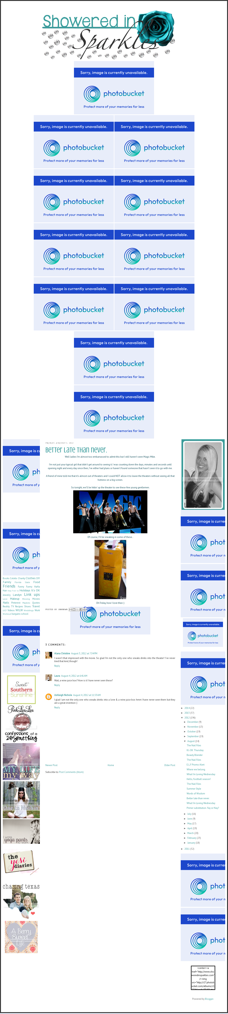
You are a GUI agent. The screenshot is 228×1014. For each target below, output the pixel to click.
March (190, 833)
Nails (6, 602)
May (189, 823)
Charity (21, 578)
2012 (187, 717)
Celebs (13, 578)
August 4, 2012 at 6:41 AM (74, 675)
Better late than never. (198, 798)
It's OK (35, 590)
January (191, 842)
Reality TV (8, 606)
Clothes (31, 578)
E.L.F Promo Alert (195, 764)
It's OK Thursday (195, 750)
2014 (187, 708)
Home (111, 765)
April (190, 828)
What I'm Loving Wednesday (201, 774)
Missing (26, 598)
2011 (187, 848)
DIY (38, 578)
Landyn (17, 595)
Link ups (32, 594)
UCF (5, 610)
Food (36, 582)
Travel (36, 606)
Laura (57, 675)
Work (37, 610)
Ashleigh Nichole (63, 695)
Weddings (29, 610)
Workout (7, 613)
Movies (36, 598)
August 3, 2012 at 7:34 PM (84, 653)
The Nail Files (194, 745)
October (191, 731)
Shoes (27, 606)
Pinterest (15, 602)
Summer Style (194, 788)
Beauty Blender (195, 755)
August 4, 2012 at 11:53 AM (87, 695)
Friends (9, 586)
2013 (187, 712)
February (192, 838)
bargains (16, 613)
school (24, 613)
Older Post (169, 765)
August (191, 741)
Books (6, 578)
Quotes (36, 602)
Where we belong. (196, 769)
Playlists (26, 602)
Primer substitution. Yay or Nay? (203, 808)
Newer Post (51, 765)
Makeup (14, 598)
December (193, 721)
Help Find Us (13, 590)
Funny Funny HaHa (29, 586)
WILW (19, 610)
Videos (11, 610)
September (193, 736)
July (189, 813)
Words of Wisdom (196, 793)
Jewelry (7, 595)
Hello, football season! (199, 779)
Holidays (24, 590)
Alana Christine (62, 653)
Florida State (22, 582)
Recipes (19, 606)
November (193, 726)
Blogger (209, 998)
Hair (5, 590)
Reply (57, 665)
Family (7, 582)
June (190, 818)
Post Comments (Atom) (71, 772)
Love (5, 598)
